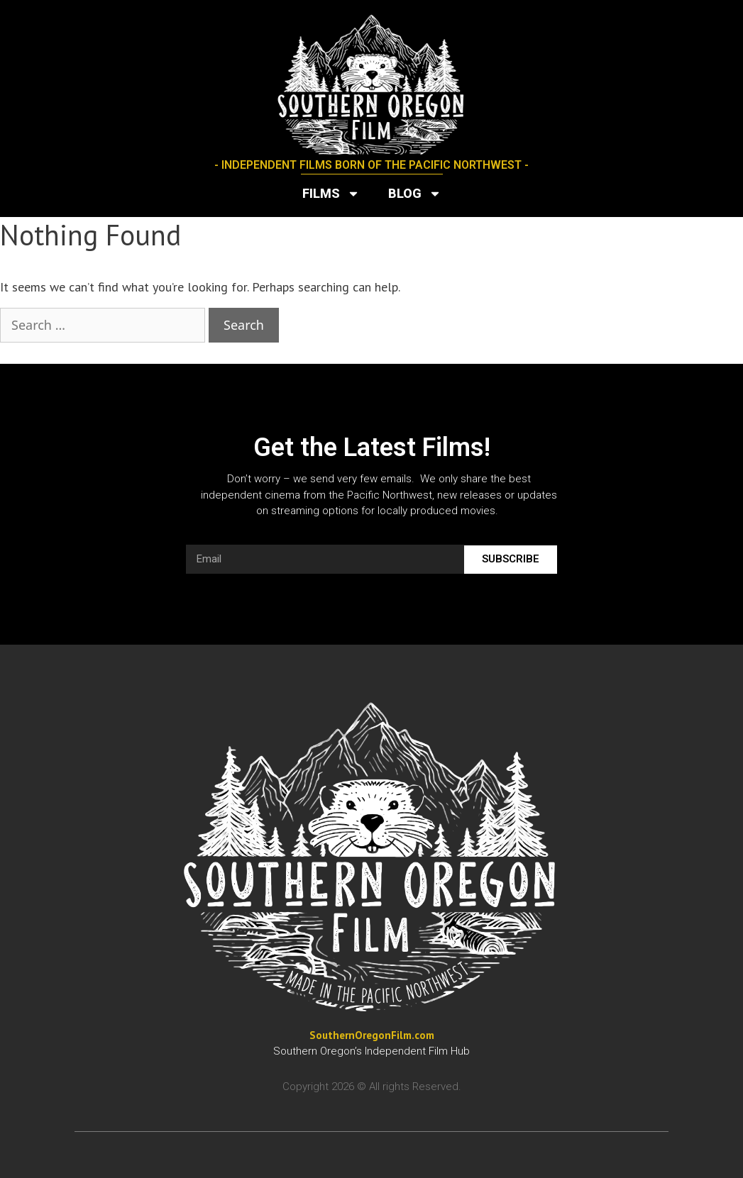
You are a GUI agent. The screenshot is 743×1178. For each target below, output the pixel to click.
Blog (414, 193)
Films (331, 193)
